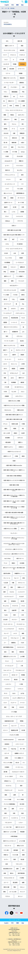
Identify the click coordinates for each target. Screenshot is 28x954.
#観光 (5, 428)
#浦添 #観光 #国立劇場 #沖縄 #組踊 (14, 512)
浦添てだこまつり (20, 827)
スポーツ (5, 818)
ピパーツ (5, 675)
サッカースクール (8, 624)
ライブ (5, 55)
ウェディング (19, 661)
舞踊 (5, 115)
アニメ (5, 563)
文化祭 (6, 253)
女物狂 (6, 758)
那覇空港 (22, 133)
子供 (5, 373)
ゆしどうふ (6, 606)
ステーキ (6, 753)
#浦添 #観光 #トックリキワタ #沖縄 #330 (14, 480)
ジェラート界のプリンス (18, 698)
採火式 (17, 762)
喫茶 (7, 336)
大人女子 (21, 596)
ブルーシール (6, 578)
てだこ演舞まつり (18, 758)
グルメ (7, 216)
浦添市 (14, 355)
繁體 (17, 5)
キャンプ (22, 892)
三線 (5, 382)
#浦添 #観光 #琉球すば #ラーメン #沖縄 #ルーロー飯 (14, 507)
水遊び (22, 142)
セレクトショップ (8, 596)
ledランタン (21, 115)
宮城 (22, 813)
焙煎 (5, 808)
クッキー (5, 725)
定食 (23, 610)
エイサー (6, 859)
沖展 (5, 198)
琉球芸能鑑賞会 (8, 24)
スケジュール (21, 582)
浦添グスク (21, 378)
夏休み (11, 873)
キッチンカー (14, 533)
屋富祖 (5, 322)
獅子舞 (5, 772)
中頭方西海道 (14, 836)
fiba (23, 304)
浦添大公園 (6, 887)
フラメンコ (13, 55)
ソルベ (5, 702)
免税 (23, 138)
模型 (12, 147)
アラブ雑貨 (14, 712)
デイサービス (20, 781)
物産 (5, 378)
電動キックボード (9, 45)
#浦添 (14, 461)
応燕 (23, 207)
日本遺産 (22, 563)
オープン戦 (21, 202)
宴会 (5, 610)
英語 (5, 239)
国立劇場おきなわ (7, 868)
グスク (5, 355)
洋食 (23, 679)
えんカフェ (8, 785)
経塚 (22, 253)
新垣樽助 (7, 438)
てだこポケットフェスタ (10, 290)
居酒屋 (22, 212)
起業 (14, 795)
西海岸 (22, 355)
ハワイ (7, 188)
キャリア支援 (7, 799)
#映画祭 (7, 396)
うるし (13, 299)
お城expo (7, 221)
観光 (5, 124)
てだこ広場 (20, 188)
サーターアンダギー (9, 341)
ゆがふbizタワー (14, 285)
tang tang (13, 749)
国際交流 (22, 267)
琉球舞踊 (13, 382)
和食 (13, 707)
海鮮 (5, 601)
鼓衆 (14, 859)
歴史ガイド (11, 101)
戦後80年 (22, 78)
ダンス (22, 322)
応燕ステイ (6, 119)
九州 (23, 373)
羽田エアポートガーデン (9, 78)
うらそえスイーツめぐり (18, 772)
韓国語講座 (14, 92)
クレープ (6, 633)
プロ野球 (21, 878)
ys (11, 350)
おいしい (20, 896)
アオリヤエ (20, 221)
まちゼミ (13, 308)
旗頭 (23, 855)
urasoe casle (21, 739)
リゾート (8, 73)
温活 (5, 652)
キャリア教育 (20, 799)
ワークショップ (9, 665)
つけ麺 (21, 684)
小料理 (22, 364)
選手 (5, 587)
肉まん (5, 749)
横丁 (13, 239)
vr (13, 59)
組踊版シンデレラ (19, 753)
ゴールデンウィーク (10, 184)
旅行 (21, 179)
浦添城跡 (15, 850)
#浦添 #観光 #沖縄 (14, 485)
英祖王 (15, 433)
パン (24, 762)
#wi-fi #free (7, 558)
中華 (10, 105)
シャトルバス (19, 216)
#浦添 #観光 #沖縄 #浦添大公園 (14, 419)
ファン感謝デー (20, 276)
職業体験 (14, 142)
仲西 (14, 813)
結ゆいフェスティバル (9, 345)
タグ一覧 (7, 8)
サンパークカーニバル (9, 50)
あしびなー (20, 170)
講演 (6, 795)
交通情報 (22, 368)
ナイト (22, 239)
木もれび (21, 707)
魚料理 (22, 601)
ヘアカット (20, 689)
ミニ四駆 (6, 152)
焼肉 (22, 175)
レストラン (8, 684)
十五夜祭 (22, 290)
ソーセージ (14, 322)
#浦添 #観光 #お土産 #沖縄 (14, 230)
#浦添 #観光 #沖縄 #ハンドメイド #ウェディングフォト (14, 517)
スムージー (14, 725)
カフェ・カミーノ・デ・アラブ (14, 716)
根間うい (20, 442)
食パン (5, 331)
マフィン (22, 725)
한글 (22, 5)
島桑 (17, 868)
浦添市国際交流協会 (8, 647)
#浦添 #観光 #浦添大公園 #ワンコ (14, 414)
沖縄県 (11, 198)
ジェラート (13, 702)
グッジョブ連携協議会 (9, 804)
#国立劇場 (7, 442)
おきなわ (5, 318)
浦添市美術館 (21, 873)
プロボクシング (8, 790)
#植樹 (14, 428)
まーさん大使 (12, 892)
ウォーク (16, 578)
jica (23, 331)
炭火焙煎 (22, 804)
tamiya (22, 152)
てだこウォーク (15, 638)
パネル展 (21, 59)
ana (14, 96)
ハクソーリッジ (19, 744)
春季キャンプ (7, 276)
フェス (6, 59)
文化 (7, 41)
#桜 (23, 428)
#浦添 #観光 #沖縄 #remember (14, 465)
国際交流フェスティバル (10, 656)
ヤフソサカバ (19, 165)
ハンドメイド (21, 592)
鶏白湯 (15, 679)
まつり (5, 364)
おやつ (22, 528)
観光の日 (14, 138)
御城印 (21, 258)
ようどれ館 (22, 841)
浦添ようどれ (20, 845)
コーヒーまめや (9, 776)
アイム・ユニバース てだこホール (14, 110)
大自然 (23, 433)
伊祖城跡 (22, 832)
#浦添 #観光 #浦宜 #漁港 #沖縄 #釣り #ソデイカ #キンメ (14, 523)
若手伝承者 (21, 271)
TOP (2, 8)
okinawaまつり (8, 161)
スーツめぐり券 (7, 827)
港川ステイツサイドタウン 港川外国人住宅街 (14, 568)
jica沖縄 (22, 656)
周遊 (22, 45)
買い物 (5, 142)
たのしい (22, 887)
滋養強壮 (13, 642)
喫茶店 (17, 105)
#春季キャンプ (7, 456)
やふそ (23, 318)
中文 (12, 5)
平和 (23, 92)
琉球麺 (23, 675)
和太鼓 (22, 859)
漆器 (5, 308)
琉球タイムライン (8, 447)
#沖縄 (23, 424)
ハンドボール (14, 818)
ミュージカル (8, 258)
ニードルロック (20, 262)
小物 (22, 665)
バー (5, 642)
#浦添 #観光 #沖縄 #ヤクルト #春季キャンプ (14, 470)
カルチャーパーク (20, 350)
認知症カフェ (7, 781)
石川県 (14, 207)
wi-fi (4, 105)
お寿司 (23, 619)
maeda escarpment (9, 739)
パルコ (22, 391)
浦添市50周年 (6, 573)
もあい (14, 693)
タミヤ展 (14, 152)
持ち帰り (5, 619)
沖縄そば (6, 855)
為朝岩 (5, 267)
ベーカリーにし (19, 767)
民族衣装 (21, 652)
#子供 (5, 391)
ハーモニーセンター (9, 82)
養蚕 (5, 281)
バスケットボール (20, 313)
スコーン (5, 730)
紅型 (6, 864)
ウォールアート (7, 670)
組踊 (4, 69)
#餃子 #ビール (20, 558)
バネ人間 (6, 387)
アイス (5, 138)
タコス (23, 606)
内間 (14, 133)
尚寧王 (23, 295)
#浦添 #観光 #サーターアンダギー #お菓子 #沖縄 (14, 501)
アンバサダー (14, 87)
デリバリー (14, 619)
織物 (12, 281)
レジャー (21, 822)
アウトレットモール (10, 175)
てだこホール (7, 845)
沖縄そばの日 (20, 410)
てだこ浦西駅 (21, 101)
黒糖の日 (21, 161)
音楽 (23, 638)
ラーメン (22, 702)
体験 (5, 873)
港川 (23, 124)
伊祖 (5, 271)
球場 (23, 578)
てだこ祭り (6, 850)
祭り (23, 850)
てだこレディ (19, 864)
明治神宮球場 (14, 318)
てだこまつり (8, 822)
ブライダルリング (20, 670)
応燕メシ (14, 225)
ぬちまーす (14, 675)
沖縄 (15, 119)
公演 (14, 253)
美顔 (23, 633)
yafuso (22, 308)
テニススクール (20, 624)
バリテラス (6, 698)
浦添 (21, 785)
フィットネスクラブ (9, 629)
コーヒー (21, 808)
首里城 (5, 128)
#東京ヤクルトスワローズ (14, 451)
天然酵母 (7, 767)
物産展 (20, 73)
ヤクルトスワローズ (9, 878)
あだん (5, 368)
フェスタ (22, 128)
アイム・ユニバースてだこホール (14, 248)
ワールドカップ (7, 313)
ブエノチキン (21, 147)
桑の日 (5, 299)
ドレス (7, 661)
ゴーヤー (7, 165)
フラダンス (22, 55)
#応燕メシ (21, 447)
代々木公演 (20, 156)
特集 (14, 887)
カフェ (21, 776)
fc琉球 (7, 156)
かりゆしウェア (14, 373)
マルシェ (14, 124)
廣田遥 (22, 382)
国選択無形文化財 (9, 721)
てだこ (5, 92)
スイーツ (6, 882)
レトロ (13, 212)
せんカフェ (21, 629)
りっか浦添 (6, 295)
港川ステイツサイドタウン (11, 327)
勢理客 (21, 721)
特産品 (12, 115)
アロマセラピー (21, 647)
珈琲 (13, 808)
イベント (8, 179)
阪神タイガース (8, 202)
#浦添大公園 (14, 424)
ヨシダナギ (6, 64)
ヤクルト (7, 896)
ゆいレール (14, 364)
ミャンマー (21, 790)
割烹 (14, 615)
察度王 (13, 563)
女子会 (22, 693)
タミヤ (5, 147)
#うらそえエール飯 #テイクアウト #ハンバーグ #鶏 (14, 538)
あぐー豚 (22, 749)
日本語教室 (7, 262)
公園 (24, 105)
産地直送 (13, 601)
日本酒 (23, 730)
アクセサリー (8, 689)
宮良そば (7, 170)
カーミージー (8, 359)
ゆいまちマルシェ (19, 387)
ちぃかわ (14, 391)
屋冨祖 (13, 368)
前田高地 (7, 744)
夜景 (5, 707)
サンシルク (21, 281)
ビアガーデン (21, 69)
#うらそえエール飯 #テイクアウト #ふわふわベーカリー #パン (14, 544)
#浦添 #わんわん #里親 (14, 401)
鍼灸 (13, 652)
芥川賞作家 (20, 244)
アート (13, 128)
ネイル (5, 693)
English (7, 5)
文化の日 (6, 133)
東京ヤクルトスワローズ (9, 841)
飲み (5, 212)
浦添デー (5, 350)
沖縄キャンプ (21, 587)
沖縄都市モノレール (19, 573)
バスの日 (15, 295)
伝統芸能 (12, 271)
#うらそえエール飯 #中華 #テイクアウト (14, 554)
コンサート (20, 359)
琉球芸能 (12, 8)
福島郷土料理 (14, 730)
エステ (5, 638)
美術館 (22, 345)
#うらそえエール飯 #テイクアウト (14, 549)
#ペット (5, 424)
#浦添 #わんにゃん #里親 (10, 528)
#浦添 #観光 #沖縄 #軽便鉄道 (14, 476)
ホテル (7, 244)
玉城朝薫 (22, 299)
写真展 (14, 64)
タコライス (15, 606)
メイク (15, 633)
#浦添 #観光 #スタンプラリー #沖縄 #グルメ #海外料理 (14, 495)
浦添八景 (20, 41)
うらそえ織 (15, 855)
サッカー (22, 96)
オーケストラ (21, 198)
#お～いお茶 (6, 433)
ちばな (6, 615)
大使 (23, 87)
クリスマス (6, 679)
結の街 (22, 341)
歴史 (12, 587)
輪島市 (5, 207)
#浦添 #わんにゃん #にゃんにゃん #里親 (14, 405)
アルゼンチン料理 (14, 735)
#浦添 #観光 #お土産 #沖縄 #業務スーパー (14, 235)
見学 (23, 868)
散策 (4, 892)
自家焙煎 (22, 50)
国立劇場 (11, 69)
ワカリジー (13, 267)
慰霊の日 (6, 96)
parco (22, 119)
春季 (4, 592)
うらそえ (11, 592)
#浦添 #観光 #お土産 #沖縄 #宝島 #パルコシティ (14, 490)
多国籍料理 (15, 331)
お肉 (22, 615)
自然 (5, 87)
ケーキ (23, 818)
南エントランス (8, 193)
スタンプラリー (19, 396)
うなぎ (22, 642)
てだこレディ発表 (7, 762)
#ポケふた (20, 438)
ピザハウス (19, 336)
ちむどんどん (7, 410)
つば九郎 (5, 582)
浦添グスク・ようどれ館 (10, 832)
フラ (22, 184)
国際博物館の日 (20, 193)
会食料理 (14, 610)
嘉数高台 (21, 82)
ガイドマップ (7, 304)
